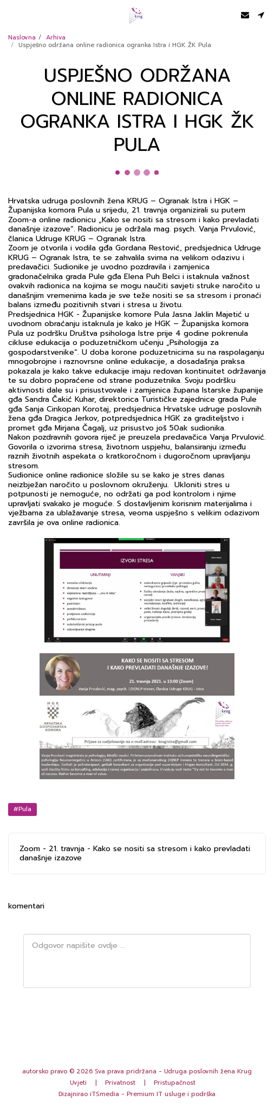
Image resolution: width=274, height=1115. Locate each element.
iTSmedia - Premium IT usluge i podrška (153, 1094)
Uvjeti (78, 1082)
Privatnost (120, 1082)
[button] (12, 14)
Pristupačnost (174, 1082)
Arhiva (56, 37)
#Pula (22, 809)
